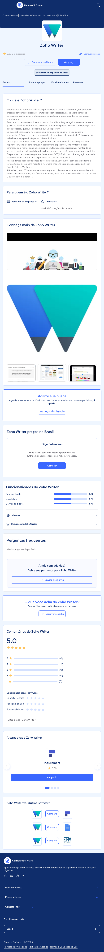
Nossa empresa (52, 888)
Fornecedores (52, 897)
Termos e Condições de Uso (64, 946)
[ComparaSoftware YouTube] (11, 876)
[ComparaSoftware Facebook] (17, 876)
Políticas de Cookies (38, 946)
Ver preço (69, 62)
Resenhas (78, 82)
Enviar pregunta (52, 580)
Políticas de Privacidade (15, 946)
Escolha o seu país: (14, 919)
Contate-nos (20, 907)
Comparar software (40, 62)
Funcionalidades (60, 82)
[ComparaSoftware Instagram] (23, 876)
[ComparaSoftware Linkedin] (6, 876)
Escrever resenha (89, 54)
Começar (52, 465)
